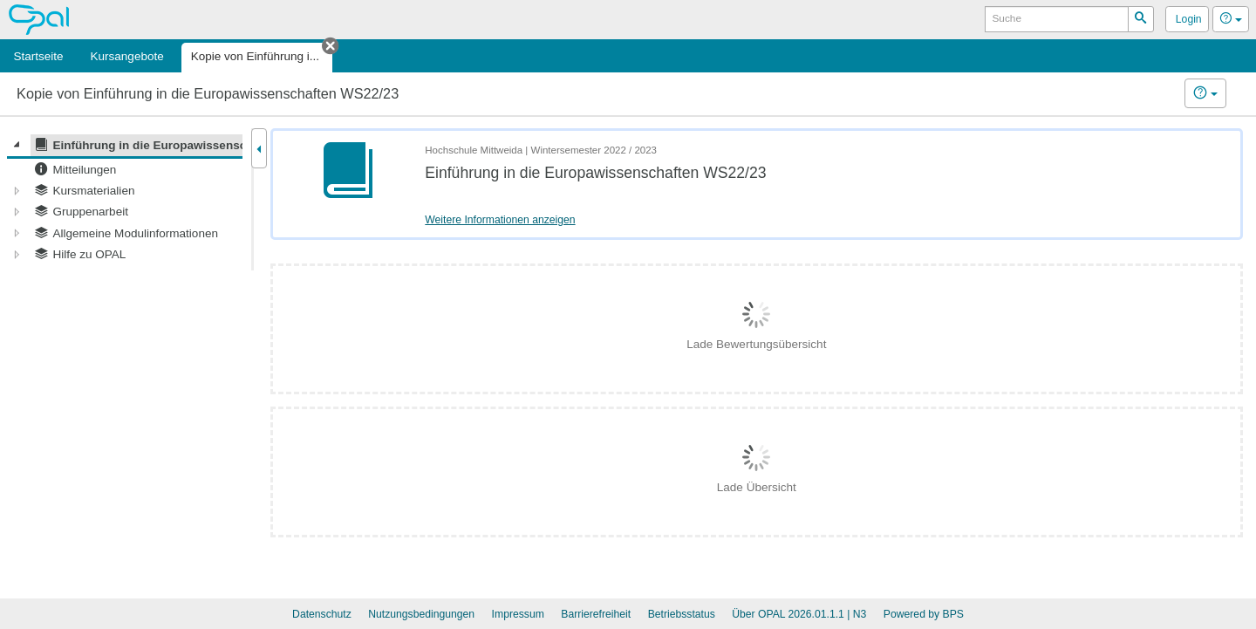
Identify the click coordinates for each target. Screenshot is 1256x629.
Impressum (518, 614)
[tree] (124, 199)
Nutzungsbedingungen (421, 614)
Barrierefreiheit (596, 614)
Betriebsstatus (681, 614)
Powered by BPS (924, 614)
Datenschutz (322, 614)
